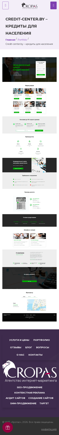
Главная (10, 39)
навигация (49, 429)
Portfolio (22, 39)
